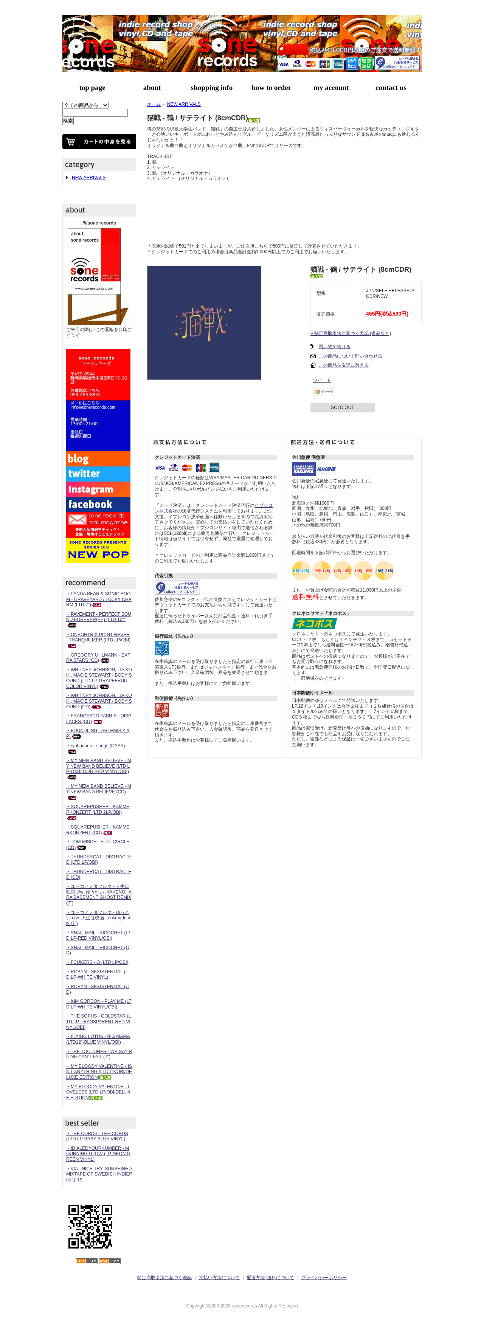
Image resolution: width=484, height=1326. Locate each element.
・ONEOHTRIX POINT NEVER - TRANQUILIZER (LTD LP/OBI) (98, 640)
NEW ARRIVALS (88, 177)
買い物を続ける (335, 346)
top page (92, 87)
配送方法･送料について (270, 1277)
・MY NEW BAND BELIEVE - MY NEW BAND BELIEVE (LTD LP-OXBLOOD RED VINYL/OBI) (98, 768)
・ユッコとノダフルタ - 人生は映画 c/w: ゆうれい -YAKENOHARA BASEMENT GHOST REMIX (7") (99, 895)
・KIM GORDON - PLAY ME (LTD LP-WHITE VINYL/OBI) (99, 1004)
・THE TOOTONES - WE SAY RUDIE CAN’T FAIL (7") (99, 1054)
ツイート (322, 380)
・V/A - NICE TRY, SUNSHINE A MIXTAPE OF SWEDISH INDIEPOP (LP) (99, 1174)
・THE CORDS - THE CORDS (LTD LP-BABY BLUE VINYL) (97, 1136)
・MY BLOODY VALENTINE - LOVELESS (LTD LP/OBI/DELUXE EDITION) (98, 1092)
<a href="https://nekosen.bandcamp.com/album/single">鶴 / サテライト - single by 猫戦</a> (284, 209)
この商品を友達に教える (344, 365)
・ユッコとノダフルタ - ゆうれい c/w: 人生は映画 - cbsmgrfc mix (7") (99, 918)
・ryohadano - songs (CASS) (95, 748)
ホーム (154, 104)
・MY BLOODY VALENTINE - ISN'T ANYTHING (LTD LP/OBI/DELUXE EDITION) (99, 1072)
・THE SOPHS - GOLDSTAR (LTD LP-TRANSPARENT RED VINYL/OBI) (98, 1021)
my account (331, 87)
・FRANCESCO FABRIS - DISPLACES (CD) (98, 718)
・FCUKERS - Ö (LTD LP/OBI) (97, 962)
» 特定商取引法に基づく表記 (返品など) (350, 333)
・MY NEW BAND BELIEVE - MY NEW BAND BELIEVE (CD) (98, 792)
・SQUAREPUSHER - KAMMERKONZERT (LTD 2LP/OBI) (97, 812)
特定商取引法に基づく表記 (164, 1277)
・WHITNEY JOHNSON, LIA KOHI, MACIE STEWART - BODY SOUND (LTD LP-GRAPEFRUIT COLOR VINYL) (99, 678)
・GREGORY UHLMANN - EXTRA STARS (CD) (98, 657)
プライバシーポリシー (324, 1277)
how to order (271, 87)
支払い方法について (219, 1277)
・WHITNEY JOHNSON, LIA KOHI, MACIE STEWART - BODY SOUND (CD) (99, 701)
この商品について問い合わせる (350, 356)
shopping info (212, 87)
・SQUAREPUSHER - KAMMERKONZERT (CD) (97, 829)
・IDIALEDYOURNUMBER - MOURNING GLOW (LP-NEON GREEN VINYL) (98, 1154)
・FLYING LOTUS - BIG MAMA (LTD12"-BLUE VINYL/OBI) (98, 1039)
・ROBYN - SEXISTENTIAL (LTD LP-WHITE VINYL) (98, 974)
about (152, 87)
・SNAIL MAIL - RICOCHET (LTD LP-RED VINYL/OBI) (98, 935)
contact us (390, 87)
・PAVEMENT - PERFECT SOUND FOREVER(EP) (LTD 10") (98, 620)
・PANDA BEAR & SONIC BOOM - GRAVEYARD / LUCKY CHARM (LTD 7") (99, 599)
